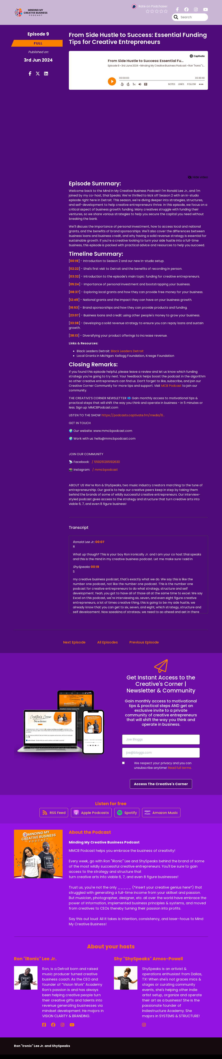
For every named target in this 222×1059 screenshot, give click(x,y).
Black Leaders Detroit (127, 351)
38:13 (74, 335)
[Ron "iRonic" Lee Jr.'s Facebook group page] (49, 1029)
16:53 (74, 307)
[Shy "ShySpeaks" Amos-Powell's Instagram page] (144, 1029)
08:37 (74, 292)
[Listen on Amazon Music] (164, 817)
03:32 (74, 276)
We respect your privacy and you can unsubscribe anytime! (163, 765)
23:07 (74, 315)
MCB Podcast (171, 385)
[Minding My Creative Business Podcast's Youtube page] (203, 12)
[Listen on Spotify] (127, 817)
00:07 (99, 542)
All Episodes (107, 642)
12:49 (74, 300)
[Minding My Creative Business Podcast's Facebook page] (177, 12)
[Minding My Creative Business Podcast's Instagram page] (193, 12)
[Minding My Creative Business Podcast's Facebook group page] (184, 12)
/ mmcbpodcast (104, 469)
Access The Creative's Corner (161, 783)
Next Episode (74, 642)
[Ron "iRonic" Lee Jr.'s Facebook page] (44, 1029)
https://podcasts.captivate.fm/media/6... (133, 415)
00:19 (74, 261)
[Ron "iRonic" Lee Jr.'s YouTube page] (58, 1029)
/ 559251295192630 (105, 462)
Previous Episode (144, 642)
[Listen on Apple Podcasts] (89, 817)
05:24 (74, 284)
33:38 (74, 323)
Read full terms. (180, 768)
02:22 (74, 268)
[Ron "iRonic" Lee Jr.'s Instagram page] (53, 1029)
